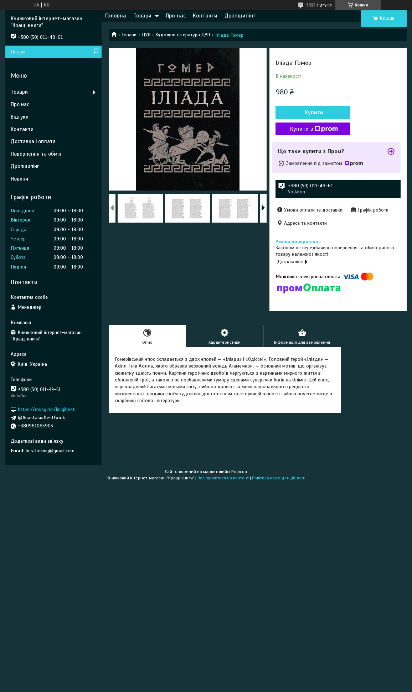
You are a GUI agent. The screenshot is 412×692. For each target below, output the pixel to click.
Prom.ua (239, 471)
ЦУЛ (146, 35)
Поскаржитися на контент (223, 477)
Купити (314, 112)
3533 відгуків (319, 4)
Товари (142, 15)
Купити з (314, 128)
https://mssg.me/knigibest (46, 409)
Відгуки (20, 117)
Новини (19, 179)
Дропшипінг (240, 15)
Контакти (205, 15)
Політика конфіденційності (278, 477)
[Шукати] (95, 52)
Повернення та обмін (36, 154)
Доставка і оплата (33, 141)
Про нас (176, 15)
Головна (115, 15)
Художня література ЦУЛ (182, 35)
